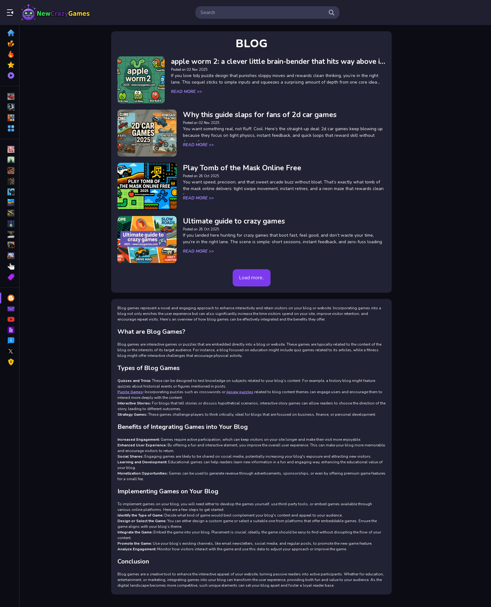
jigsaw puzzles (243, 391)
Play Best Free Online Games (55, 13)
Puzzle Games (134, 391)
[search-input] (262, 12)
